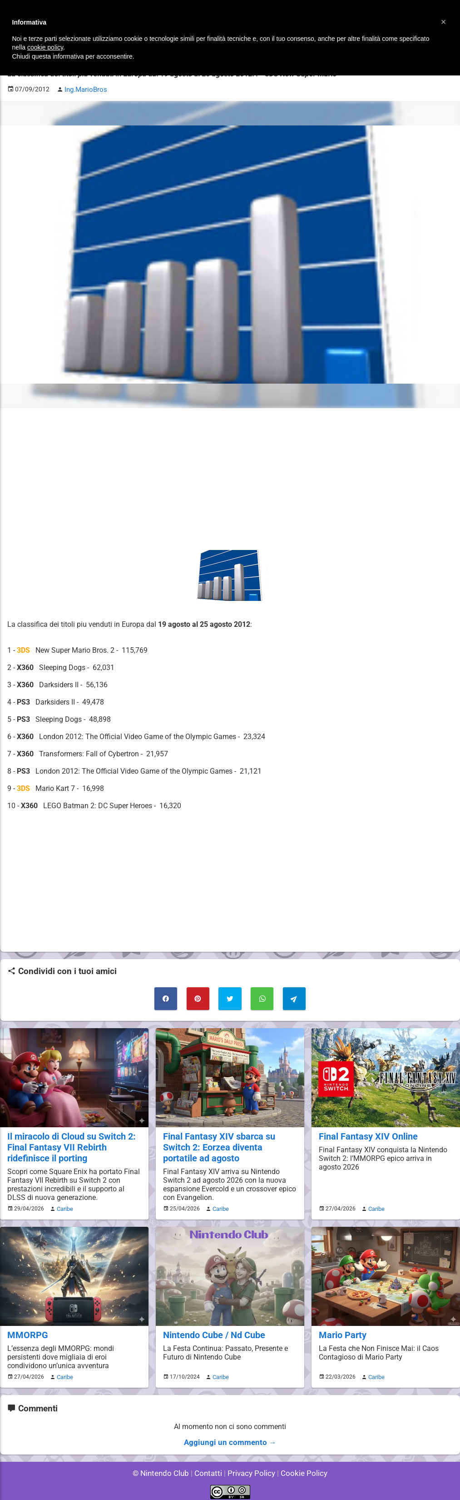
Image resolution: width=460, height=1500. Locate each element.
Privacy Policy (250, 1468)
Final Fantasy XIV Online (366, 1134)
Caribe (63, 1205)
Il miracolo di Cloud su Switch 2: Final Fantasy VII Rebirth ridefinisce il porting (70, 1144)
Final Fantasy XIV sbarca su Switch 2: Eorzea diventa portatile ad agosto (228, 1144)
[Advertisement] (230, 478)
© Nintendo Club (164, 1468)
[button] (443, 22)
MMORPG (26, 1331)
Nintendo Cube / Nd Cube (212, 1331)
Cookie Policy (300, 1468)
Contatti (210, 1468)
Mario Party (342, 1331)
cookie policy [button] (45, 47)
